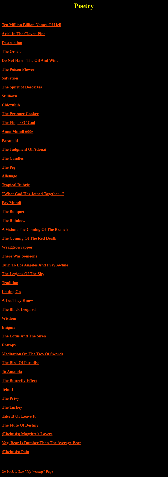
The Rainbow (13, 220)
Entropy (9, 345)
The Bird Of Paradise (20, 362)
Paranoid (10, 140)
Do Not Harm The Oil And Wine (30, 60)
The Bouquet (13, 211)
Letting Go (11, 291)
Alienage (9, 176)
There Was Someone (19, 256)
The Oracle (11, 51)
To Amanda (12, 371)
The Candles (13, 158)
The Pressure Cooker (20, 113)
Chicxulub (11, 105)
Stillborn (9, 96)
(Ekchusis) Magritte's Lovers (27, 434)
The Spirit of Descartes (22, 87)
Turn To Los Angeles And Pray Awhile (35, 265)
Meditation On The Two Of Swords (32, 354)
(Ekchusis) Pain (15, 451)
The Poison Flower (18, 69)
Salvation (10, 78)
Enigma (8, 327)
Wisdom (9, 318)
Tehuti (7, 389)
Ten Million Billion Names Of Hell (31, 24)
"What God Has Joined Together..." (33, 194)
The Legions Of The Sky (23, 273)
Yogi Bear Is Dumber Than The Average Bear (41, 443)
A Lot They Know (17, 300)
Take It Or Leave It (19, 416)
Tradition (10, 282)
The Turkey (12, 407)
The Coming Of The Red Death (29, 238)
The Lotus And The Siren (24, 336)
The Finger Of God (18, 122)
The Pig (8, 167)
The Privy (10, 398)
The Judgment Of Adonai (24, 149)
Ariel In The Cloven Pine (23, 33)
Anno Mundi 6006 (17, 131)
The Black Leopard (19, 309)
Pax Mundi (11, 202)
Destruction (12, 42)
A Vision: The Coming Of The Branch (35, 229)
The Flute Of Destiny (20, 425)
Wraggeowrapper (17, 247)
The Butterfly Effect (19, 380)
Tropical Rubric (16, 185)
